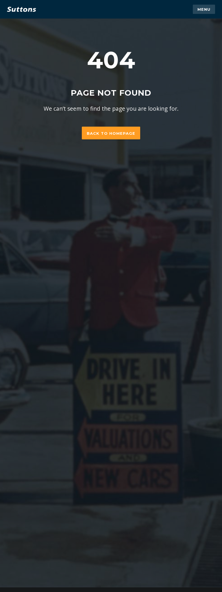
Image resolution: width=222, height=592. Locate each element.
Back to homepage (111, 133)
